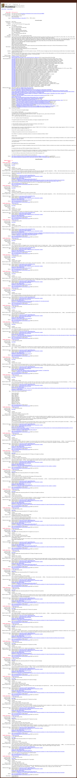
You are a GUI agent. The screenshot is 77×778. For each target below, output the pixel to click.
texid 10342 (14, 81)
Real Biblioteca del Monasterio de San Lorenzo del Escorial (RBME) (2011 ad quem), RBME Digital (33, 106)
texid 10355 (14, 60)
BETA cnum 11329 (16, 528)
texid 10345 (14, 359)
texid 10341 (14, 80)
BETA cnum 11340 (16, 735)
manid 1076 (19, 173)
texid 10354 (14, 65)
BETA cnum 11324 (16, 433)
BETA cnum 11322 (16, 374)
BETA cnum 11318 (15, 305)
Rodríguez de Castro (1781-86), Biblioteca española (24, 104)
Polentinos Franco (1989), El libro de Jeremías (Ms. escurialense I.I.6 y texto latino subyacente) (33, 301)
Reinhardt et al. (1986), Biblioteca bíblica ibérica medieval (26, 179)
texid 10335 (14, 76)
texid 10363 (14, 737)
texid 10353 (14, 61)
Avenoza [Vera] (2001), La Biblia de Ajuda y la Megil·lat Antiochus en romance (29, 98)
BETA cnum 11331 (16, 568)
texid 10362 (14, 718)
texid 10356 (14, 67)
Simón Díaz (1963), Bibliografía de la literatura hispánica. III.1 (27, 99)
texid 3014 (13, 86)
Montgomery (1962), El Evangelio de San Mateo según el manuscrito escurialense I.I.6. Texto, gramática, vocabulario (37, 485)
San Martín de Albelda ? (16, 56)
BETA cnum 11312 (15, 203)
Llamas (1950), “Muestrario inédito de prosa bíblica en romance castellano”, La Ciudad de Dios (33, 370)
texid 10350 (14, 63)
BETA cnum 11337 (16, 676)
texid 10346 (14, 75)
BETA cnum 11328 (16, 507)
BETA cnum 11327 (16, 489)
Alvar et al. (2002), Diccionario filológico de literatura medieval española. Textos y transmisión (27, 97)
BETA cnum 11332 (16, 587)
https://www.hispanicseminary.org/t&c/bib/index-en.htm (21, 184)
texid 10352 (14, 66)
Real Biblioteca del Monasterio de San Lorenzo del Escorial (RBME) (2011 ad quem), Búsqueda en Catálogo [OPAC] (36, 105)
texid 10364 (14, 64)
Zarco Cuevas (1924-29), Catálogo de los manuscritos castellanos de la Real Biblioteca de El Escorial (33, 101)
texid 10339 (14, 79)
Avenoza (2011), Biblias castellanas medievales (23, 88)
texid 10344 (14, 78)
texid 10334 (14, 84)
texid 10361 (14, 72)
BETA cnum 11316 (15, 271)
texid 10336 (14, 222)
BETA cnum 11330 (16, 550)
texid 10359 (14, 58)
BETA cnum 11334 (16, 623)
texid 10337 (14, 85)
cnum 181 (13, 68)
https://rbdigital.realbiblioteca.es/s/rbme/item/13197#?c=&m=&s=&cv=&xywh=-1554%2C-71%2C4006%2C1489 (30, 157)
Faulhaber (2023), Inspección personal (27, 87)
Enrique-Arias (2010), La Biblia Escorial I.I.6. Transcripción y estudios (31, 176)
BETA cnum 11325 (16, 450)
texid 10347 (14, 83)
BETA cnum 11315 (15, 254)
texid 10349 (14, 70)
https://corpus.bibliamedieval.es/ (17, 183)
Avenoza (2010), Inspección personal (25, 177)
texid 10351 (14, 69)
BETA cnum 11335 (16, 641)
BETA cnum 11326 (16, 469)
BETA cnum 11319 (16, 321)
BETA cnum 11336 (16, 657)
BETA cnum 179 (15, 162)
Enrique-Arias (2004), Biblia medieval (18, 94)
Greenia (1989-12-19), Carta (16, 96)
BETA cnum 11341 (16, 756)
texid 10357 (14, 59)
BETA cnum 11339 (16, 715)
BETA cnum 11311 (15, 185)
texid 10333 (14, 82)
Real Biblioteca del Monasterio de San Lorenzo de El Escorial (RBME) (32, 13)
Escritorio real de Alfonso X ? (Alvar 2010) (19, 18)
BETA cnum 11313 (15, 219)
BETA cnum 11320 (16, 339)
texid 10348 (14, 62)
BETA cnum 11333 (16, 606)
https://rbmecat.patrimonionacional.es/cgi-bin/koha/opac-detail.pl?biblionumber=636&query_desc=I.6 (28, 156)
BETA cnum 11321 (16, 357)
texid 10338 (14, 77)
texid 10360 (14, 678)
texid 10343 (14, 324)
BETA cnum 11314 (15, 238)
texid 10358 (14, 71)
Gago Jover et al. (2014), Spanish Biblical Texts (27, 175)
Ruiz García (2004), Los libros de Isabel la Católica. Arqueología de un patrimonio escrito (31, 95)
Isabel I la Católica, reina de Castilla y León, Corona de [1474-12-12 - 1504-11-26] (25, 57)
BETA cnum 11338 (16, 695)
